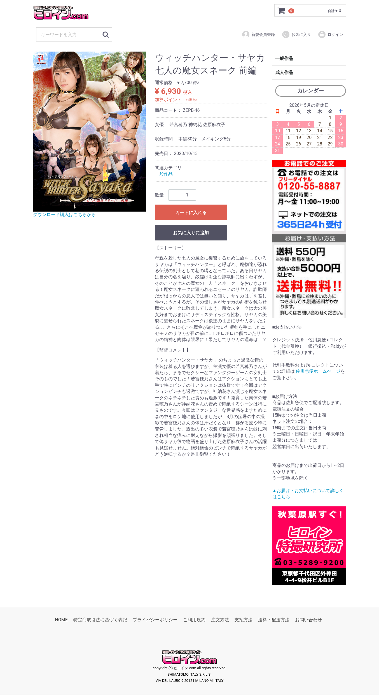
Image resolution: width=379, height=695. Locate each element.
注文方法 (220, 620)
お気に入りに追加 (191, 232)
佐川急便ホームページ (318, 371)
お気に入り (296, 34)
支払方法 (243, 620)
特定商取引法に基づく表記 (100, 620)
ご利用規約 (194, 620)
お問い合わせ (308, 620)
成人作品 (284, 72)
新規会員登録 (258, 34)
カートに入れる (191, 212)
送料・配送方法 (273, 620)
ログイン (330, 34)
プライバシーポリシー (155, 620)
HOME (61, 620)
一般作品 (164, 174)
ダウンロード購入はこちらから (64, 214)
